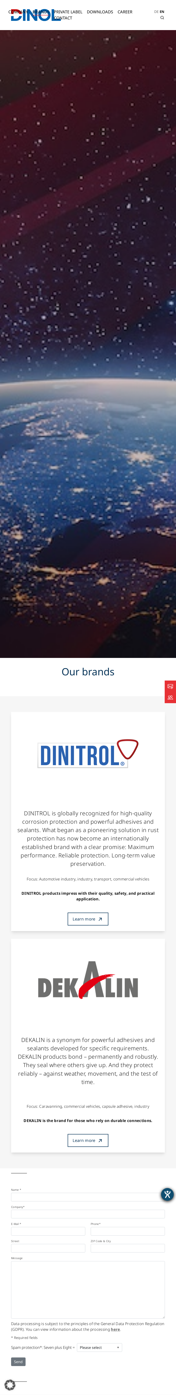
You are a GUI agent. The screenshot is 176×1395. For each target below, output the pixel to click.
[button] (10, 1385)
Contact (63, 18)
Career (125, 11)
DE (156, 11)
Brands (41, 11)
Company (18, 11)
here (115, 1329)
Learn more (84, 919)
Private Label (68, 11)
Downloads (100, 11)
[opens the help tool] (167, 1194)
